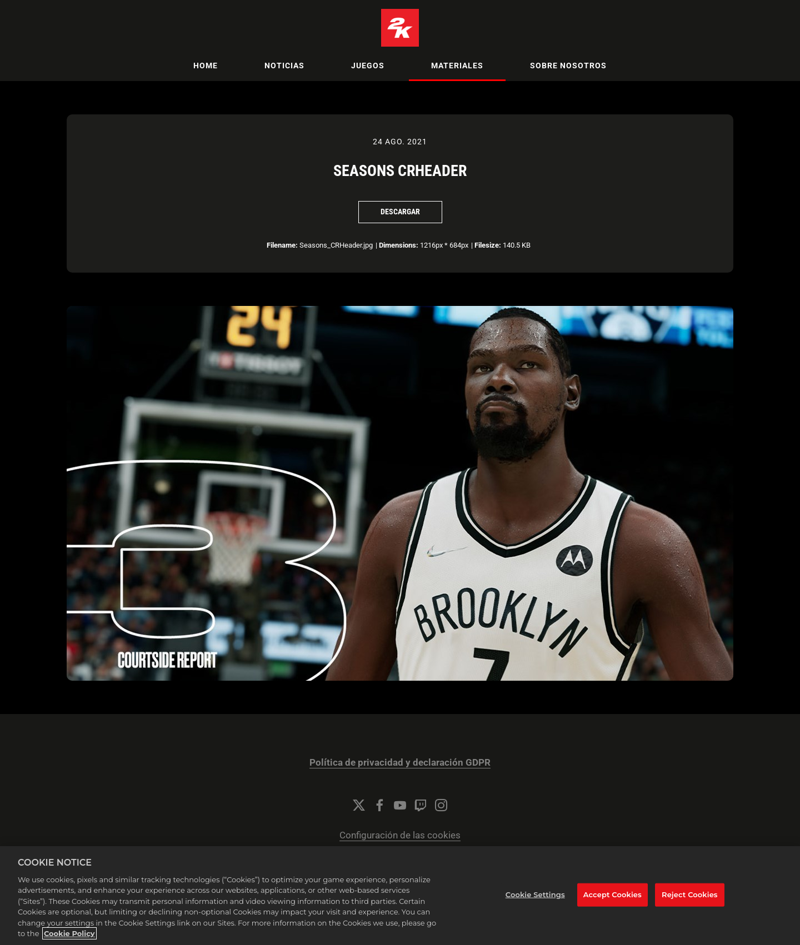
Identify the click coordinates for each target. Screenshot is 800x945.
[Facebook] (379, 805)
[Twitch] (420, 805)
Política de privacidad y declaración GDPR (400, 762)
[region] (400, 895)
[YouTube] (400, 805)
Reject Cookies (690, 894)
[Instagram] (441, 805)
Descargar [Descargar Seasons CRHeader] (400, 211)
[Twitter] (359, 805)
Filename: (282, 245)
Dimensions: (398, 245)
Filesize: (487, 245)
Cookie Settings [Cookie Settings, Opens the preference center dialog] (535, 894)
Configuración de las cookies (400, 835)
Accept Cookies (612, 894)
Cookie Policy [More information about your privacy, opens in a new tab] (69, 933)
